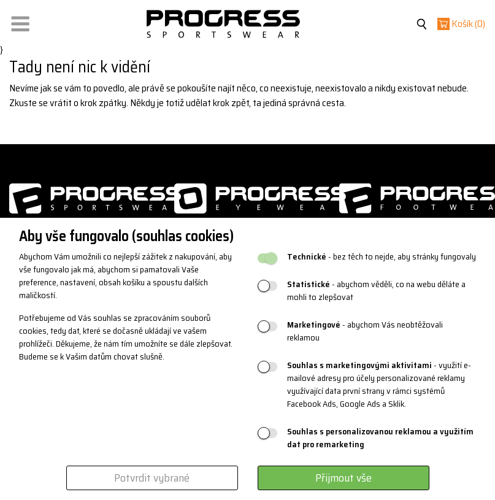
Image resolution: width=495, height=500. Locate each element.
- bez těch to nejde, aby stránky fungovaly (381, 256)
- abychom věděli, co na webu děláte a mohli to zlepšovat (376, 291)
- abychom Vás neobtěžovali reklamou (365, 331)
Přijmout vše (343, 478)
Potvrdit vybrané (152, 478)
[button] (20, 21)
